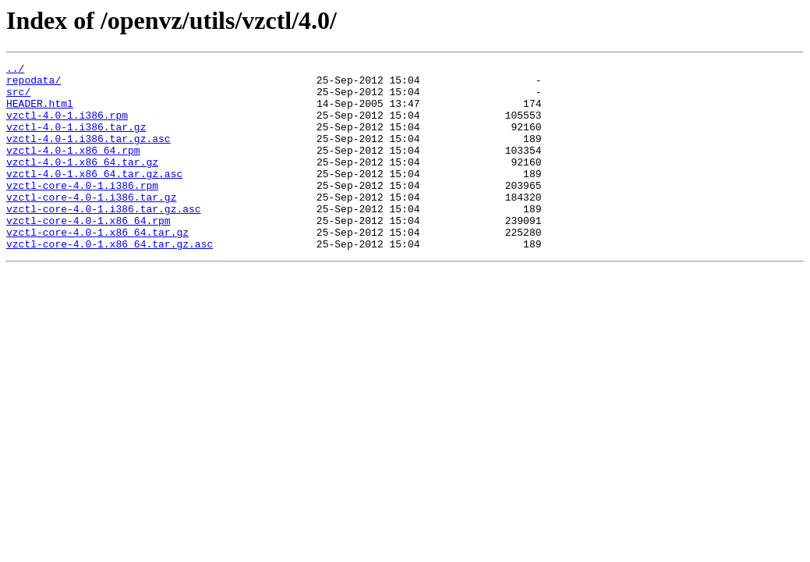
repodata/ (33, 84)
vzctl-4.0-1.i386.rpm (67, 126)
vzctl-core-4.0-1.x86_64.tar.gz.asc (109, 281)
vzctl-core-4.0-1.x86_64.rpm (88, 253)
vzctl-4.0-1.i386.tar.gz (76, 140)
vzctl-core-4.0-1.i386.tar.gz (91, 225)
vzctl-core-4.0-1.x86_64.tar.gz (97, 267)
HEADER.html (39, 112)
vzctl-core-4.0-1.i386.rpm (82, 211)
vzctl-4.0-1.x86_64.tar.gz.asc (94, 197)
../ (15, 70)
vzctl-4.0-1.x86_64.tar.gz (82, 183)
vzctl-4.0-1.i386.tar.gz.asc (88, 155)
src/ (18, 98)
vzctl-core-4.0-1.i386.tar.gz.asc (103, 239)
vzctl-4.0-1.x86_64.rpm (73, 169)
